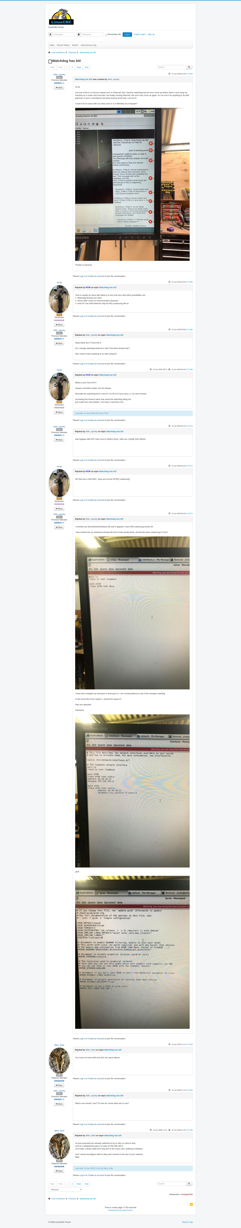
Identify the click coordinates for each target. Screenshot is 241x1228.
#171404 (189, 1044)
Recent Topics (63, 45)
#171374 (189, 513)
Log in (127, 34)
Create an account (96, 276)
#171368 (189, 369)
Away (59, 315)
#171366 (189, 329)
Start (52, 67)
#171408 (189, 1130)
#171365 (189, 282)
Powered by (113, 1210)
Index (52, 45)
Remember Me (114, 34)
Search (75, 45)
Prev (60, 67)
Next (79, 67)
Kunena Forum (126, 1210)
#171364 (189, 74)
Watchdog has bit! (83, 79)
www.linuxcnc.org (88, 45)
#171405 (189, 1090)
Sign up (151, 34)
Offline (59, 77)
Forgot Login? (140, 34)
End (86, 67)
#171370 (189, 426)
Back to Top (187, 1222)
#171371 (189, 466)
